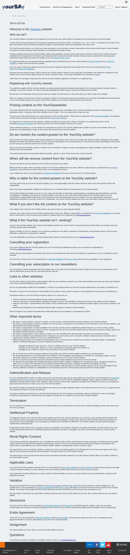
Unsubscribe (122, 550)
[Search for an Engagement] (62, 7)
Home (14, 16)
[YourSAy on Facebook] (97, 545)
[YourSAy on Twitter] (102, 545)
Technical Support (77, 551)
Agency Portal (109, 551)
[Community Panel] (88, 7)
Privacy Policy (37, 551)
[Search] (105, 7)
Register (124, 7)
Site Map (89, 551)
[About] (77, 7)
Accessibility (67, 550)
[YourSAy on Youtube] (108, 545)
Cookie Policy (98, 551)
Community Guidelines (50, 551)
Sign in (117, 7)
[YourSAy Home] (45, 7)
